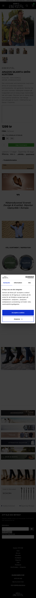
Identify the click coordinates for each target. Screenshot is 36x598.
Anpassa (18, 319)
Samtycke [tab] (6, 282)
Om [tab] (29, 282)
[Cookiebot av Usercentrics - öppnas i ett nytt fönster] (25, 277)
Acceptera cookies (18, 312)
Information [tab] (18, 282)
